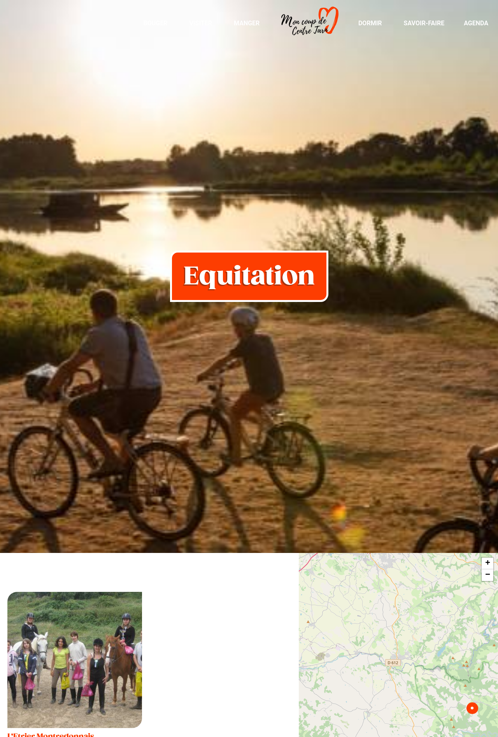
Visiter (200, 23)
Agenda (476, 23)
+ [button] (487, 563)
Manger (247, 23)
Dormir (370, 23)
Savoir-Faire (424, 23)
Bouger (155, 23)
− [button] (487, 575)
